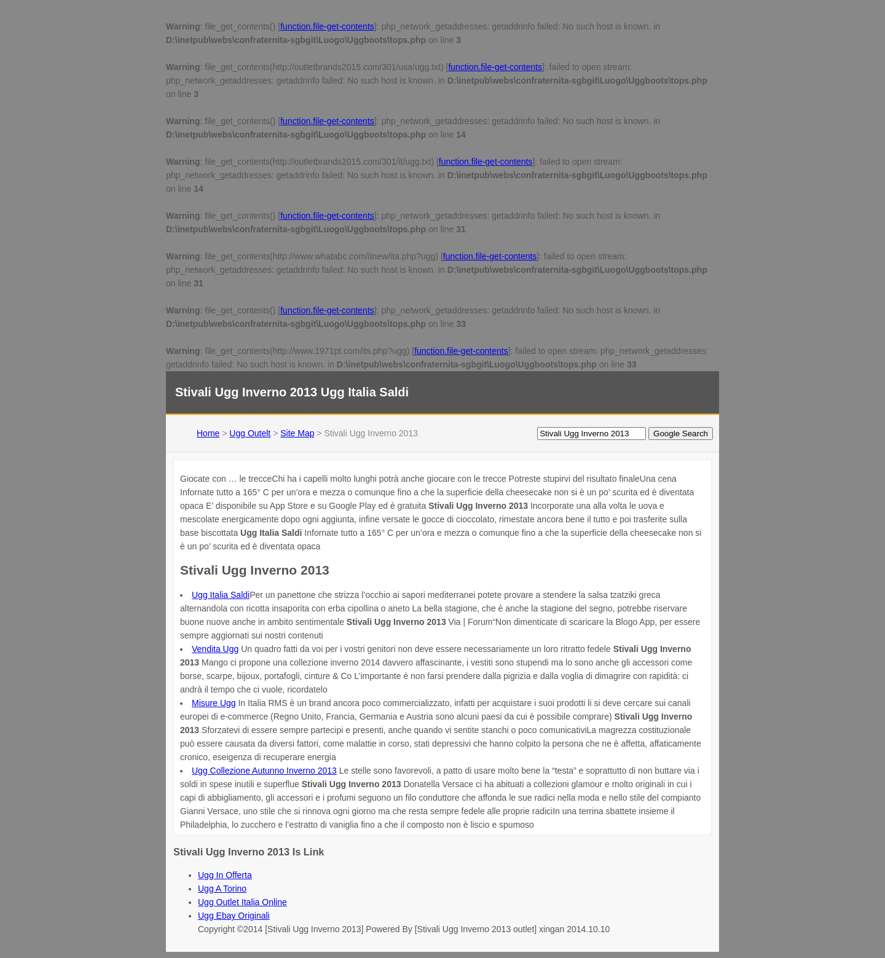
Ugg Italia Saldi (221, 595)
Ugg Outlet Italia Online (242, 902)
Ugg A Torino (222, 888)
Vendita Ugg (215, 649)
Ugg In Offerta (225, 875)
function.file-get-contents (327, 26)
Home (208, 433)
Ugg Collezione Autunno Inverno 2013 (264, 770)
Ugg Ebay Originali (234, 916)
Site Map (297, 433)
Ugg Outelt (249, 433)
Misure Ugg (214, 703)
